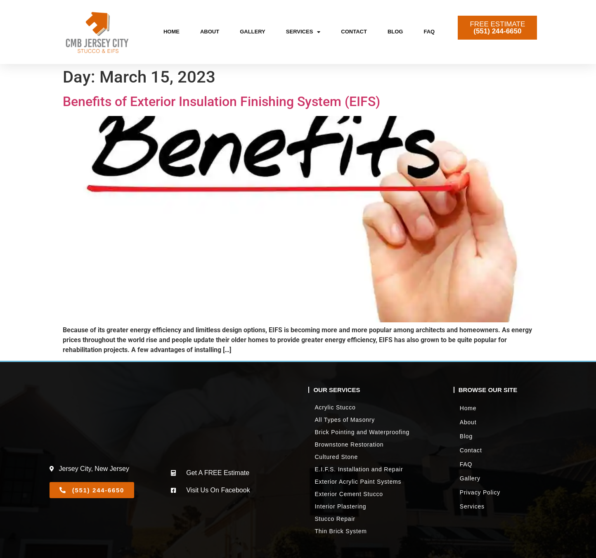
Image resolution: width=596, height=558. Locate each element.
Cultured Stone (336, 457)
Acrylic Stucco (335, 407)
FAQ (429, 31)
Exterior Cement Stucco (349, 494)
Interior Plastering (340, 506)
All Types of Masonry (345, 419)
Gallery (252, 31)
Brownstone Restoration (349, 444)
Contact (354, 31)
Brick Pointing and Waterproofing (362, 432)
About (209, 31)
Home (171, 31)
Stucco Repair (335, 518)
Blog (395, 31)
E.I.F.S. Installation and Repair (359, 469)
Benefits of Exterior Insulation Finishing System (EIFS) (221, 101)
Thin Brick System (341, 531)
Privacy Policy (480, 492)
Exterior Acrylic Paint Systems (358, 481)
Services (303, 32)
